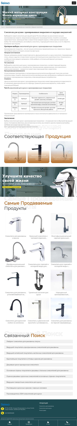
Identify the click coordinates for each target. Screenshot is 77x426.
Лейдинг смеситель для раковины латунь (23, 341)
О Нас (48, 423)
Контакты (67, 423)
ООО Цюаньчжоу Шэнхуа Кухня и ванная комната (21, 127)
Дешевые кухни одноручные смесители (23, 365)
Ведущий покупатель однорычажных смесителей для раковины (32, 347)
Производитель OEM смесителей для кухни (24, 394)
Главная (3, 27)
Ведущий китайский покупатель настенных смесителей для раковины (35, 353)
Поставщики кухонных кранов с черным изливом (27, 388)
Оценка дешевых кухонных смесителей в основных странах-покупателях (36, 376)
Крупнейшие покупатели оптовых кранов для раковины (29, 359)
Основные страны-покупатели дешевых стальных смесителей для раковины (37, 370)
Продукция (28, 423)
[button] (69, 152)
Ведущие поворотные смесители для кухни (24, 382)
